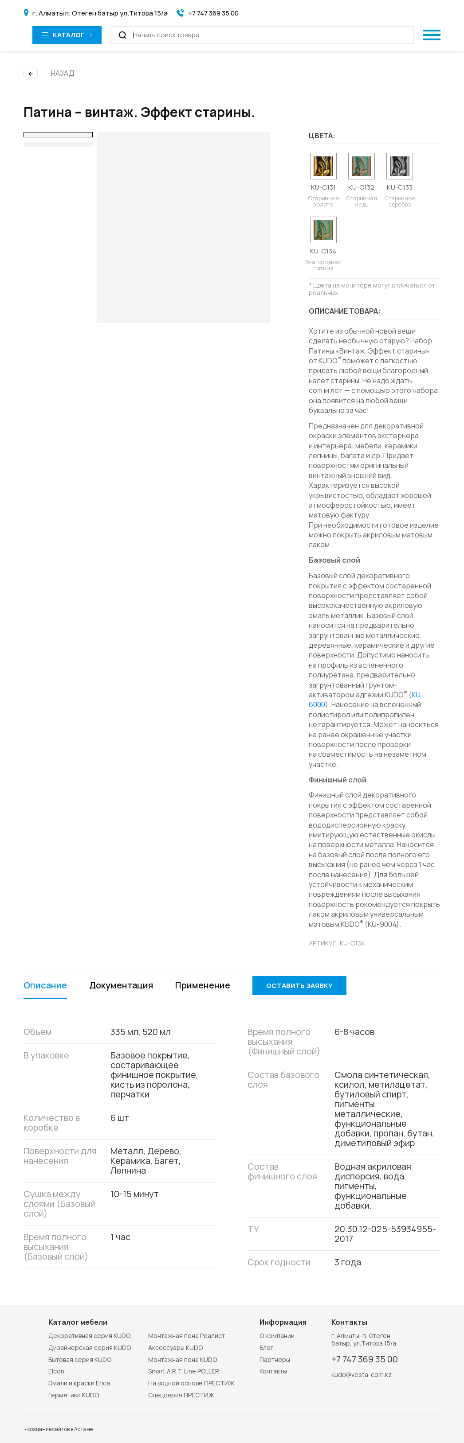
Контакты (273, 1371)
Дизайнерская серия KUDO (89, 1347)
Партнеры (275, 1359)
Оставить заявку (300, 985)
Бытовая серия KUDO (79, 1359)
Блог (266, 1347)
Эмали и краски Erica (79, 1383)
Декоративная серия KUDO (89, 1335)
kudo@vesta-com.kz (361, 1375)
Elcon (56, 1371)
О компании (277, 1335)
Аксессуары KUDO (175, 1347)
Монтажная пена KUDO (182, 1359)
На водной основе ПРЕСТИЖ (191, 1383)
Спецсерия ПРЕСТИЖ (181, 1395)
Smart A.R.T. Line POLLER (183, 1371)
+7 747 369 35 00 (364, 1359)
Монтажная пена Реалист (186, 1335)
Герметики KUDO (73, 1395)
